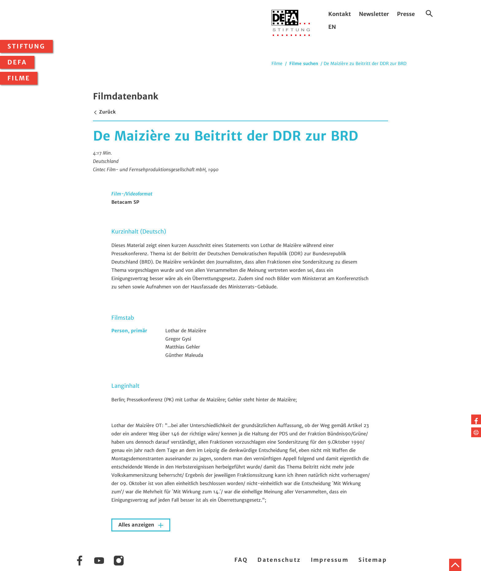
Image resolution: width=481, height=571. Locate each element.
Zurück (104, 112)
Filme (18, 78)
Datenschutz (279, 559)
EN (332, 26)
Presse (406, 13)
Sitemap (372, 559)
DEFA (17, 62)
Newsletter (374, 13)
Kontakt (339, 13)
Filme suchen (303, 63)
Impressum (330, 559)
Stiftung (26, 46)
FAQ (241, 559)
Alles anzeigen (137, 525)
